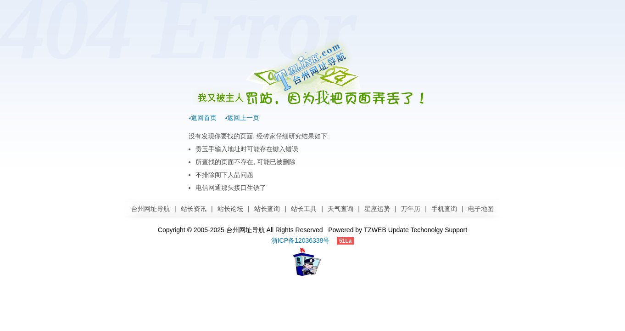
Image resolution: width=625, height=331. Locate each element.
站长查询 (267, 208)
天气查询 (340, 208)
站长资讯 (193, 208)
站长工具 (304, 208)
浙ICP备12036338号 (300, 240)
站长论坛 (230, 208)
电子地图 (481, 208)
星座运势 (377, 208)
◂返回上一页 (242, 117)
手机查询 (444, 208)
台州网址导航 (150, 208)
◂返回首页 (203, 117)
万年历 (410, 208)
